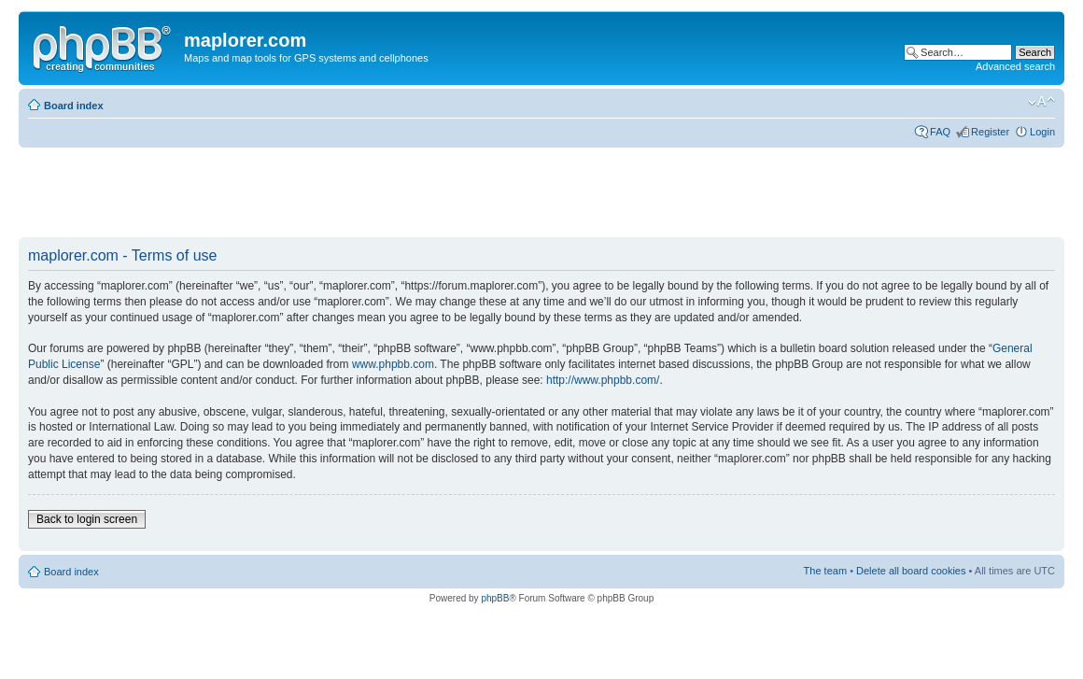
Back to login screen (86, 519)
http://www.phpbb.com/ (602, 380)
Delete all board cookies (910, 570)
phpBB (495, 598)
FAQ (940, 131)
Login (1042, 131)
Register (990, 131)
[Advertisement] (358, 193)
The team (825, 570)
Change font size (1041, 101)
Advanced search (1015, 66)
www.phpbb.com (393, 364)
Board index (74, 105)
